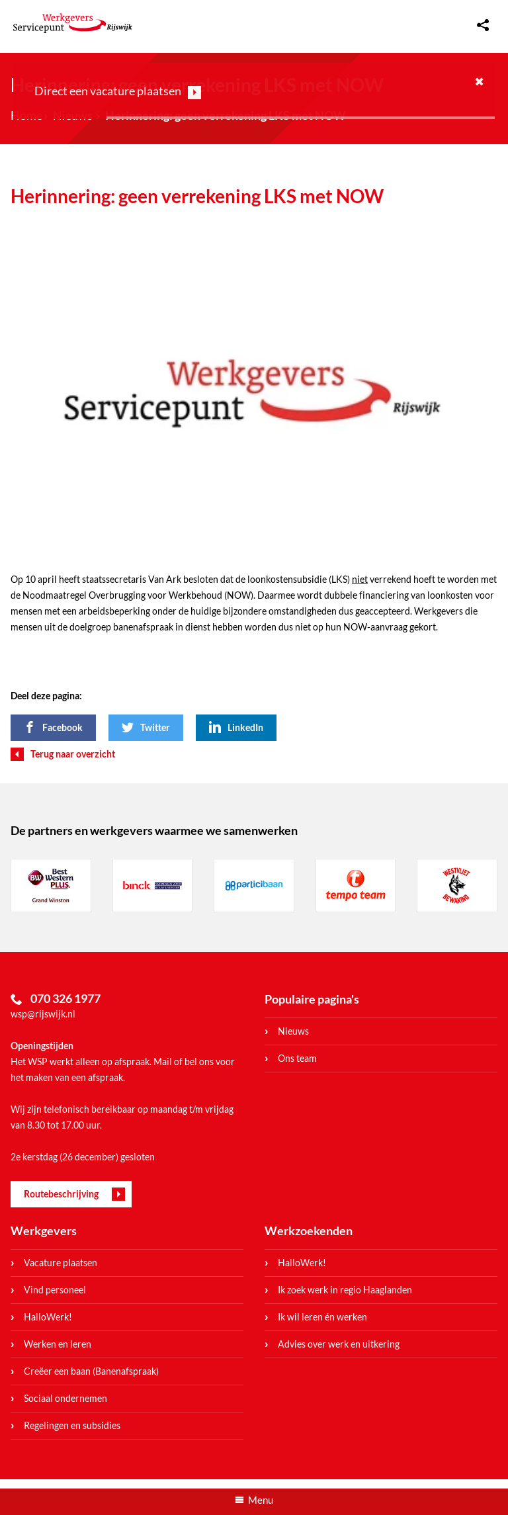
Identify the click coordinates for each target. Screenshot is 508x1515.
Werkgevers (44, 1230)
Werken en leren (57, 1344)
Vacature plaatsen (60, 1262)
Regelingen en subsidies (72, 1425)
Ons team (297, 1058)
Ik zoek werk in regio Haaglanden (345, 1289)
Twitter (155, 727)
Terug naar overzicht (72, 753)
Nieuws (293, 1031)
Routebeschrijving (61, 1193)
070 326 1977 (65, 998)
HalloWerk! (48, 1316)
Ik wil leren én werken (322, 1316)
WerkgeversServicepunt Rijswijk (72, 23)
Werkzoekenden (309, 1230)
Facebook (62, 727)
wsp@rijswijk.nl (43, 1013)
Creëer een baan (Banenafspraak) (91, 1371)
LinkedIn (245, 727)
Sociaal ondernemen (65, 1398)
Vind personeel (55, 1289)
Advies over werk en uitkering (339, 1344)
